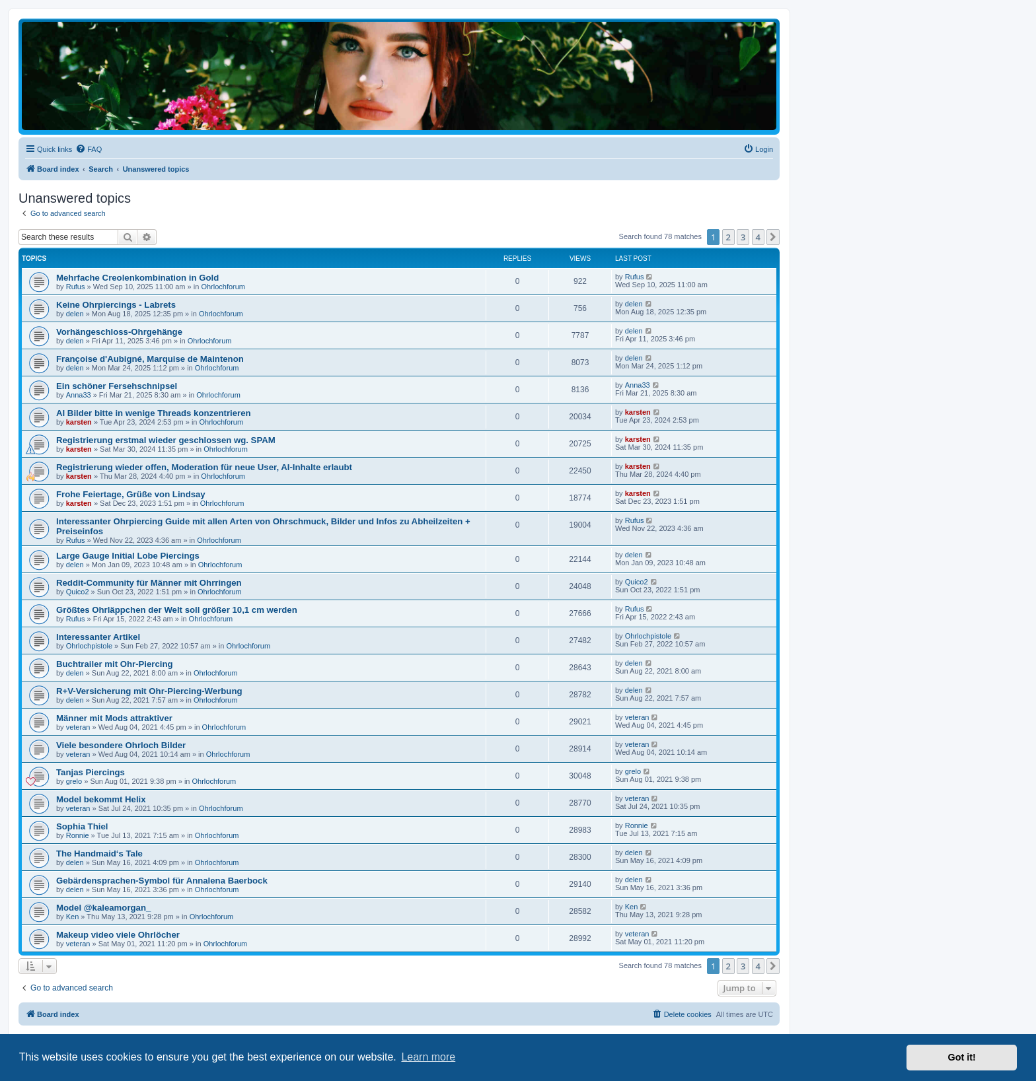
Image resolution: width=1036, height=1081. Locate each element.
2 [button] (728, 237)
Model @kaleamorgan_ (103, 908)
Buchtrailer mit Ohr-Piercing (114, 664)
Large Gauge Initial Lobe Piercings (128, 556)
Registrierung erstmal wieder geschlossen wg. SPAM (166, 440)
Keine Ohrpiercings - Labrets (116, 305)
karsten (79, 422)
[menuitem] (88, 149)
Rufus (75, 287)
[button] (773, 237)
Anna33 (78, 395)
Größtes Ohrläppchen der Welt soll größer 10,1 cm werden (176, 610)
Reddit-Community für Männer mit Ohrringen (149, 583)
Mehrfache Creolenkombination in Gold (137, 278)
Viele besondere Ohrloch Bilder (121, 745)
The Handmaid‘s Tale (99, 853)
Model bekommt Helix (101, 799)
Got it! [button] (962, 1057)
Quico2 (77, 592)
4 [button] (758, 237)
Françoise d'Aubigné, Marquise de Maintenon (150, 359)
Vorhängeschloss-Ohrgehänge (119, 332)
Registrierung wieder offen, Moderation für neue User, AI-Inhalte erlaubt (204, 467)
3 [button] (743, 237)
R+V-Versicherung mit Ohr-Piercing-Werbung (149, 691)
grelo (74, 781)
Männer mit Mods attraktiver (114, 718)
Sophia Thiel (82, 826)
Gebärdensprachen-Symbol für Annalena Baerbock (162, 881)
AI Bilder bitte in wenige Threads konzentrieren (153, 413)
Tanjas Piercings (90, 772)
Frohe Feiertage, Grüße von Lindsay (130, 494)
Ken (72, 917)
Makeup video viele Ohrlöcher (118, 935)
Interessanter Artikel (98, 637)
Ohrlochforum (223, 287)
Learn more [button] (428, 1057)
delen (75, 314)
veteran (78, 727)
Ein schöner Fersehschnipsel (116, 386)
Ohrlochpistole (89, 646)
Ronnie (77, 835)
